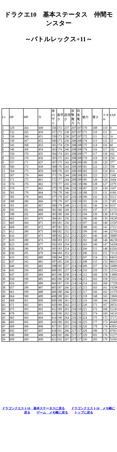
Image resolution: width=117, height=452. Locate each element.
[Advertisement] (58, 74)
